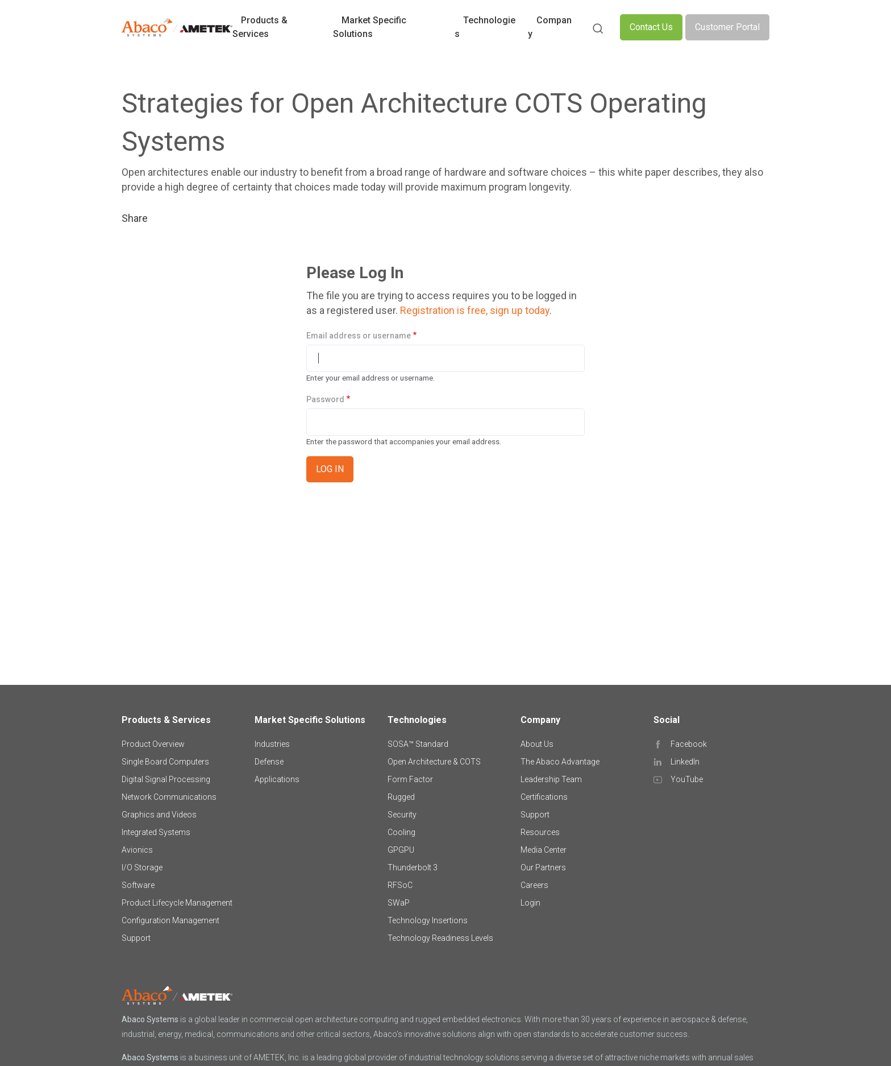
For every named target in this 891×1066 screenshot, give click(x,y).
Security (402, 814)
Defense (269, 761)
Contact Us (651, 27)
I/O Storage (142, 867)
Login (530, 902)
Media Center (544, 849)
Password (325, 399)
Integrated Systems (156, 832)
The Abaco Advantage (560, 761)
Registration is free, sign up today (474, 310)
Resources (540, 832)
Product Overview (153, 744)
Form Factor (410, 779)
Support (136, 938)
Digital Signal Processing (166, 779)
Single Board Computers (165, 761)
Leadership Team (551, 779)
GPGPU (401, 849)
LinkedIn (685, 761)
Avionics (137, 849)
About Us (537, 744)
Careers (534, 885)
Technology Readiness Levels (440, 938)
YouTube (687, 779)
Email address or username (358, 335)
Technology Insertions (428, 920)
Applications (277, 779)
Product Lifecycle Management (177, 902)
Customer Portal (727, 27)
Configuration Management (170, 920)
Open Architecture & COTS (434, 761)
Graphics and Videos (159, 814)
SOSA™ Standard (418, 744)
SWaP (399, 902)
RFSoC (400, 885)
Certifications (544, 796)
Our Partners (543, 867)
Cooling (401, 832)
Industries (272, 744)
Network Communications (169, 796)
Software (138, 885)
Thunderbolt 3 (413, 867)
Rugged (401, 796)
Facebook (689, 744)
